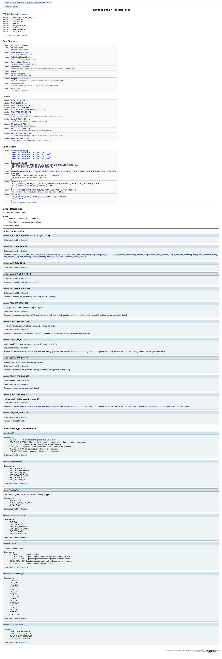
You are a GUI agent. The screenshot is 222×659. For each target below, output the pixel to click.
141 (17, 388)
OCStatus (15, 198)
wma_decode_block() (55, 260)
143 (17, 333)
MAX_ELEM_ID (17, 106)
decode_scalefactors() (24, 318)
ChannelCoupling (18, 77)
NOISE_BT (56, 179)
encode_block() (155, 258)
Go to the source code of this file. (15, 39)
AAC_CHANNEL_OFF (20, 187)
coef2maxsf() (20, 355)
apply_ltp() (19, 286)
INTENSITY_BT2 (18, 181)
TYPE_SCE (16, 156)
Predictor (15, 53)
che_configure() (88, 258)
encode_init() (167, 258)
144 (17, 315)
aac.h (17, 229)
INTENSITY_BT (36, 181)
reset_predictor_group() (46, 300)
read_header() (25, 260)
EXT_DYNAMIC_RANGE (63, 168)
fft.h (15, 25)
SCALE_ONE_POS (18, 123)
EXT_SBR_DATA (18, 170)
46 (17, 421)
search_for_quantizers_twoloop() (77, 337)
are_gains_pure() (38, 258)
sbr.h (15, 30)
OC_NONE (16, 200)
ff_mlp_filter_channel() (183, 258)
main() (195, 258)
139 (17, 351)
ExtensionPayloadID (19, 166)
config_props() (102, 258)
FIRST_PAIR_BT (30, 179)
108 (17, 571)
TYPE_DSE (16, 158)
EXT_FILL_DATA (27, 168)
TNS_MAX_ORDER (18, 109)
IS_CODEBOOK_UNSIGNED (22, 113)
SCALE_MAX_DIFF (18, 132)
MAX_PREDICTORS (19, 115)
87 (17, 487)
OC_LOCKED (17, 202)
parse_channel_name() (208, 258)
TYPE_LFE (46, 156)
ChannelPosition (18, 185)
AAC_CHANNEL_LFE (20, 189)
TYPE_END (45, 158)
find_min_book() (55, 318)
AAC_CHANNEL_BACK (87, 187)
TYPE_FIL (36, 158)
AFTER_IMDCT (67, 193)
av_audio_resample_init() (71, 258)
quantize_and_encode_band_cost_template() (81, 318)
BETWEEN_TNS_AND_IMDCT (48, 193)
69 (17, 646)
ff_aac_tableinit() (41, 318)
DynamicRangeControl (20, 70)
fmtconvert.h (19, 32)
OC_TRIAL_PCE (27, 200)
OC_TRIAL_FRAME (43, 200)
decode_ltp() (33, 286)
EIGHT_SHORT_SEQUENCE (83, 175)
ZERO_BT (16, 179)
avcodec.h (17, 20)
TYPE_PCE (26, 158)
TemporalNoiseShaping (20, 65)
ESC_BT (44, 179)
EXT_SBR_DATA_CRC (40, 170)
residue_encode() (39, 260)
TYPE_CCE (36, 156)
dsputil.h (17, 23)
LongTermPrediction (19, 56)
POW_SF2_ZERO (18, 142)
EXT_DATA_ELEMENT (44, 168)
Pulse (13, 75)
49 (17, 622)
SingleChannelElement (20, 82)
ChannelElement (17, 87)
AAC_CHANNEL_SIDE (66, 187)
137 (17, 297)
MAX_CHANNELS (18, 104)
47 (17, 282)
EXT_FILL (16, 168)
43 (17, 254)
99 (17, 512)
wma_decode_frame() (77, 260)
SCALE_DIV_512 (17, 118)
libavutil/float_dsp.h (23, 18)
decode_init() (142, 258)
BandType (15, 177)
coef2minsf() (32, 355)
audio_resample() (53, 258)
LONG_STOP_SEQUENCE (105, 175)
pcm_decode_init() (11, 260)
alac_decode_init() (22, 258)
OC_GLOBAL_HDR (59, 200)
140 (17, 406)
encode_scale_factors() (24, 337)
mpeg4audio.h (19, 27)
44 (17, 271)
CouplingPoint (17, 193)
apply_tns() (19, 424)
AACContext (16, 92)
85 (17, 244)
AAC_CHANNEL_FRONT (43, 187)
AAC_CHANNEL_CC (41, 189)
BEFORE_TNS (30, 193)
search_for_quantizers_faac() (115, 318)
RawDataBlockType (19, 154)
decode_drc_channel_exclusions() (122, 258)
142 (17, 370)
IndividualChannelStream (21, 61)
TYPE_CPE (26, 156)
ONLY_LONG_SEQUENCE (37, 175)
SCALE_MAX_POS (18, 127)
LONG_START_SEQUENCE (60, 175)
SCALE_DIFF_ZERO (19, 137)
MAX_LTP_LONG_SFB (20, 111)
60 (17, 541)
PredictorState (17, 51)
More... (29, 14)
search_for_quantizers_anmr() (47, 337)
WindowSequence (18, 175)
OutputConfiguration (19, 49)
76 (17, 459)
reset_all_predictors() (23, 300)
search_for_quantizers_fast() (153, 355)
